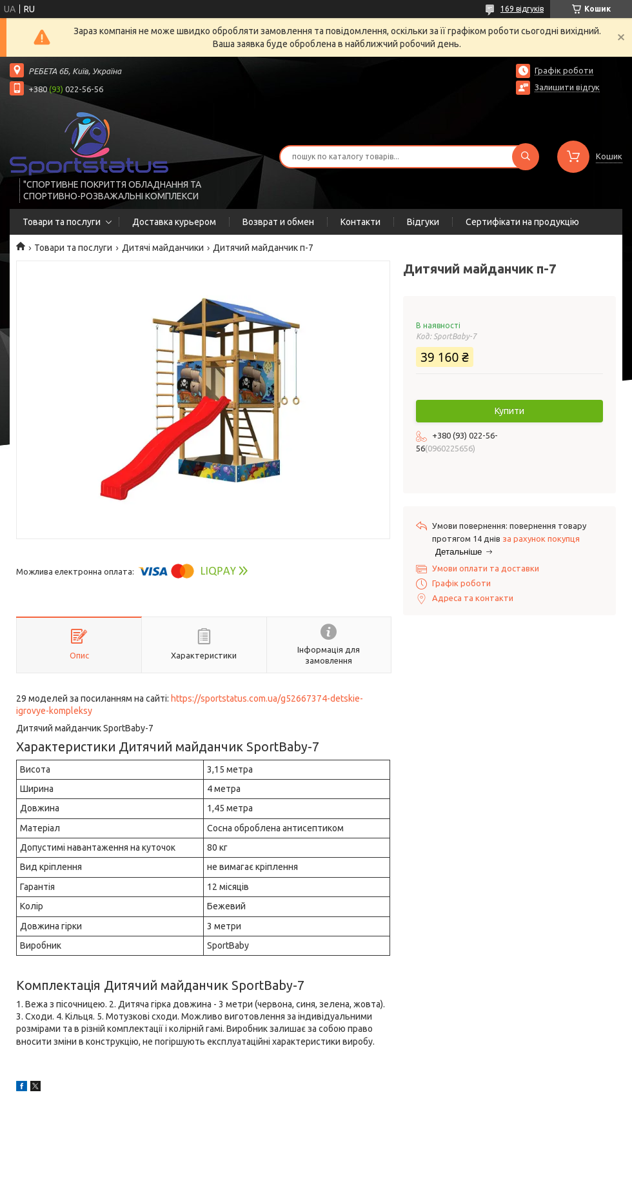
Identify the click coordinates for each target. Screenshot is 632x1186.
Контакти (360, 221)
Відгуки (423, 221)
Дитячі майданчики (163, 247)
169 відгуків (522, 9)
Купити (509, 411)
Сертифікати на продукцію (522, 221)
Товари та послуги (62, 221)
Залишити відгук (567, 87)
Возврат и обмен (278, 221)
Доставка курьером (174, 221)
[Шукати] (525, 156)
